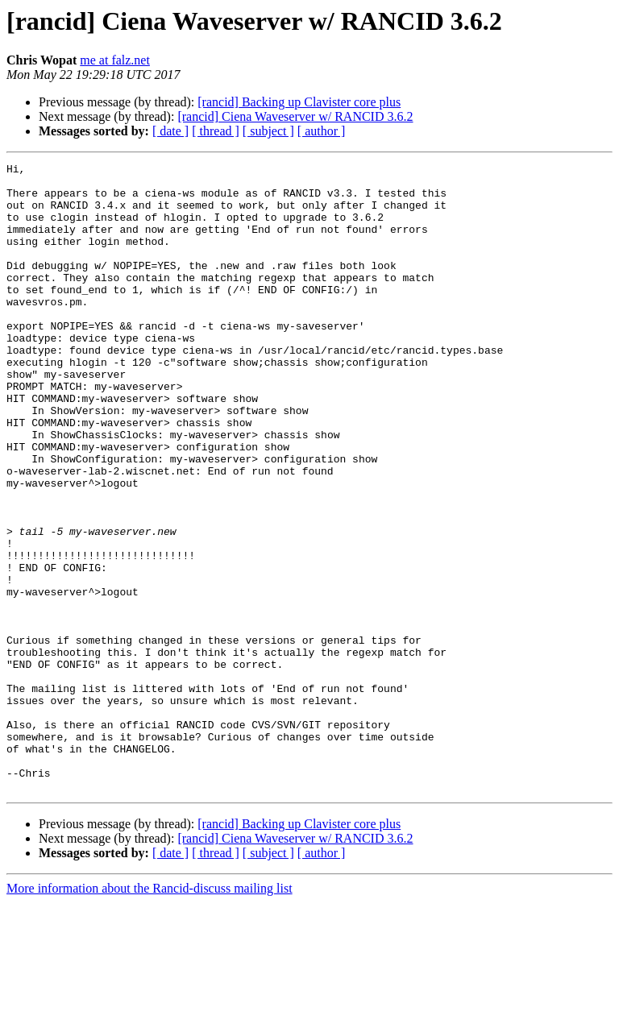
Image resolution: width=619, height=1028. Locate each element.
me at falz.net (115, 60)
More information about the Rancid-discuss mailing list (149, 1014)
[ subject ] (268, 131)
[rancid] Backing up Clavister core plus (299, 102)
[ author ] (321, 131)
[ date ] (170, 131)
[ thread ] (215, 131)
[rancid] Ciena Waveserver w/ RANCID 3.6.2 (295, 116)
